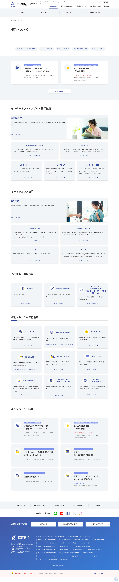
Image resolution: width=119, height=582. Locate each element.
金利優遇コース (19, 372)
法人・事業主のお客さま (67, 6)
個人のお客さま (53, 6)
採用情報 (106, 6)
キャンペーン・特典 (98, 48)
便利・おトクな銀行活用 (80, 48)
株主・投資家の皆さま (95, 6)
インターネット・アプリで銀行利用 (23, 48)
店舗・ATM (90, 2)
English (106, 2)
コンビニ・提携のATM (65, 348)
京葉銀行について (81, 6)
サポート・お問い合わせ (67, 2)
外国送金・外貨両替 (62, 48)
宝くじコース (32, 372)
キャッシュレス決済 (45, 48)
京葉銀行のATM (50, 348)
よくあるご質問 (80, 2)
